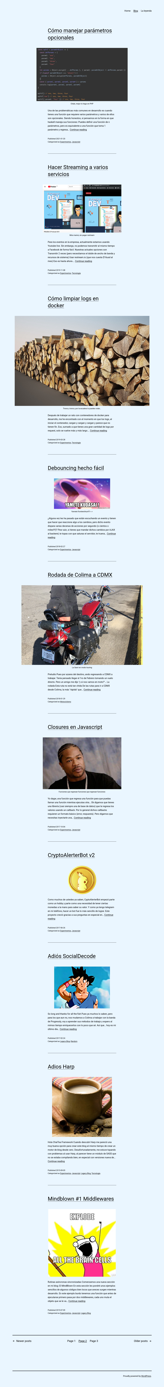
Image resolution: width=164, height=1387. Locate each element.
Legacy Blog (65, 1041)
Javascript (76, 142)
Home (127, 10)
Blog (135, 10)
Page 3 (94, 1341)
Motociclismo (65, 702)
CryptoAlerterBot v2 (71, 855)
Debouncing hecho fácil (76, 468)
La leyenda (146, 10)
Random (74, 1041)
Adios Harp (61, 1066)
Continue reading (78, 129)
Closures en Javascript (75, 727)
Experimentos (65, 142)
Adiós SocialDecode (72, 956)
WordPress (146, 1376)
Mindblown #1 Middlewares (81, 1199)
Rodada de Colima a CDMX (80, 575)
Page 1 (71, 1341)
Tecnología (76, 273)
